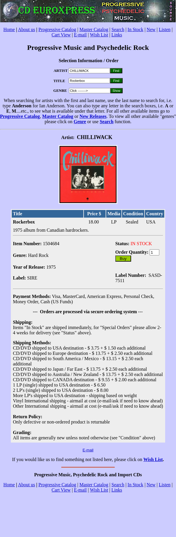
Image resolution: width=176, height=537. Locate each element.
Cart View (61, 34)
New (151, 29)
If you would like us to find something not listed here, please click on (77, 459)
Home (9, 29)
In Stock (135, 29)
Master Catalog (93, 29)
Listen (164, 29)
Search (117, 29)
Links (116, 34)
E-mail (80, 34)
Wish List (99, 34)
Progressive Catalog (57, 29)
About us (26, 29)
